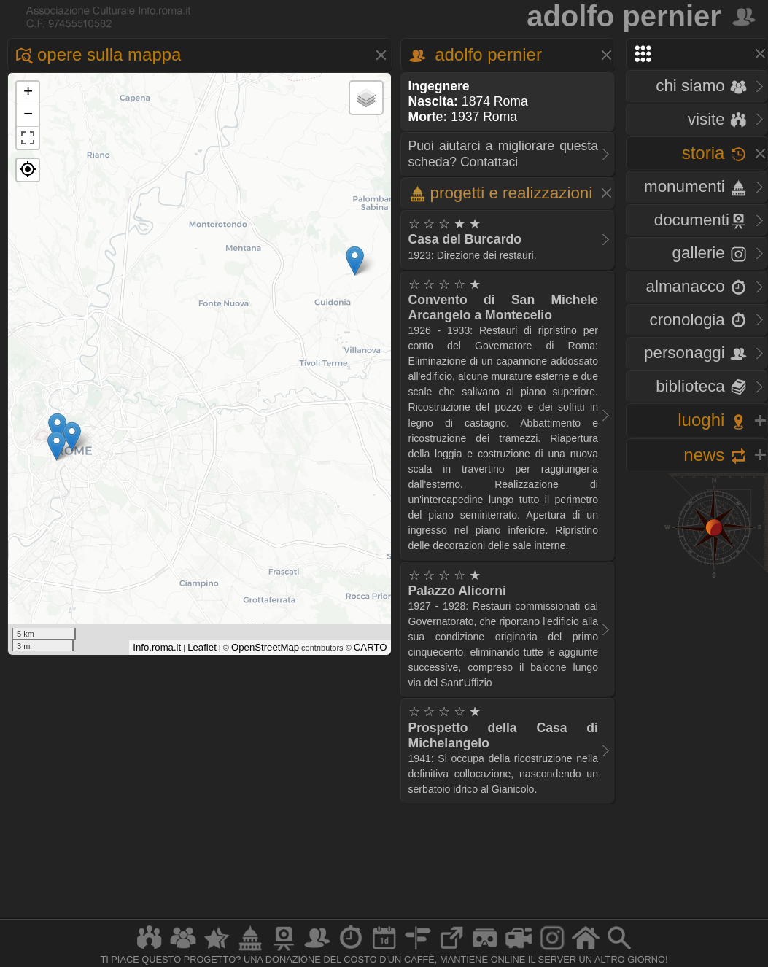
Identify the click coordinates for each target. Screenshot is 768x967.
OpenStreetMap (265, 647)
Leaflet (202, 647)
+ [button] (28, 93)
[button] (28, 170)
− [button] (28, 115)
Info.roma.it (157, 647)
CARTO (370, 647)
